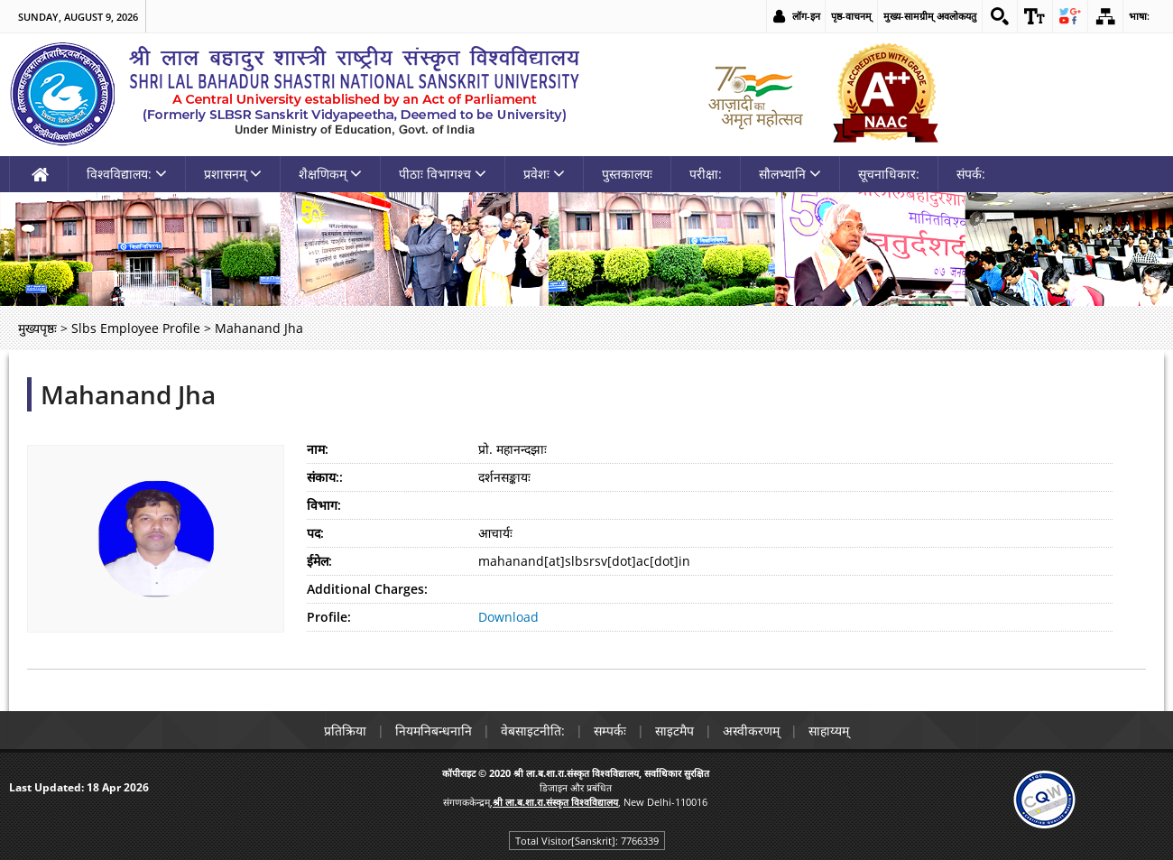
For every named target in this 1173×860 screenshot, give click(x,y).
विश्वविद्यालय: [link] (127, 174)
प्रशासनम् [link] (233, 174)
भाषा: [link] (1139, 16)
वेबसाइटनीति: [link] (533, 730)
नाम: (317, 449)
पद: (315, 532)
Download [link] (508, 616)
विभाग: (324, 504)
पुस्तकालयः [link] (627, 173)
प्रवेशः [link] (544, 174)
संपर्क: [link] (970, 173)
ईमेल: (319, 560)
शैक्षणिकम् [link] (330, 174)
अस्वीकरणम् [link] (751, 730)
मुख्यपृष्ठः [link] (37, 328)
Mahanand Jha (128, 394)
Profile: (329, 616)
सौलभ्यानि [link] (790, 174)
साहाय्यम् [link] (828, 730)
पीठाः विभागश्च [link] (442, 174)
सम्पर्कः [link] (610, 730)
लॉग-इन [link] (806, 16)
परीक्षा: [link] (705, 173)
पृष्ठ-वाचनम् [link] (851, 16)
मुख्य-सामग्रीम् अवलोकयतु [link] (929, 16)
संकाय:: (325, 476)
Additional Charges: (367, 588)
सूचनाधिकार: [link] (888, 173)
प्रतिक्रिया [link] (345, 730)
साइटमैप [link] (674, 730)
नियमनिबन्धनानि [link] (433, 730)
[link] (1000, 16)
